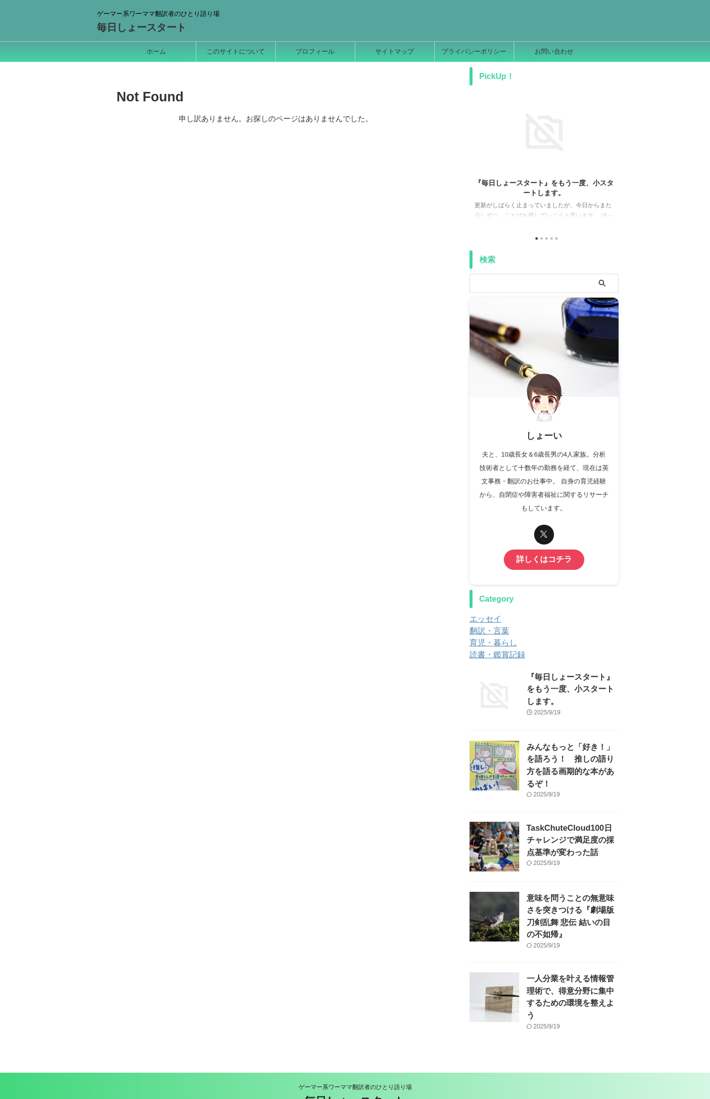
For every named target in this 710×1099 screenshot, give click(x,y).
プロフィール (315, 51)
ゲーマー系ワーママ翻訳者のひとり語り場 (355, 1052)
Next (609, 156)
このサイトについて (236, 51)
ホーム (156, 51)
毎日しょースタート (141, 27)
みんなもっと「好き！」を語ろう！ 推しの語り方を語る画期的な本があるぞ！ (572, 755)
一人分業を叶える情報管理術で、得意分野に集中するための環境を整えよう (572, 965)
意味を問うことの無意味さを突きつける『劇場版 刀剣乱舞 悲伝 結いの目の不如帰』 (572, 895)
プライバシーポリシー (474, 51)
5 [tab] (556, 238)
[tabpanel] (544, 159)
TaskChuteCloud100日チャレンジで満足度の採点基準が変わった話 (572, 825)
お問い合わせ (554, 51)
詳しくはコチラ (544, 558)
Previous (479, 156)
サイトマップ (394, 51)
